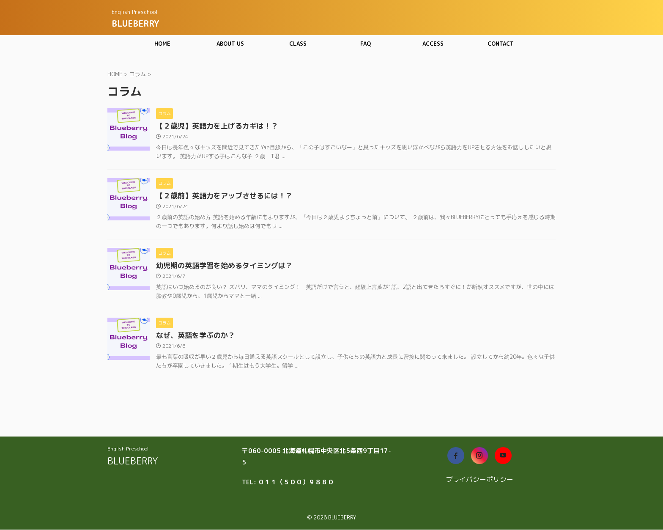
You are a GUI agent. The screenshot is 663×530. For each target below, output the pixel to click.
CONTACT (501, 43)
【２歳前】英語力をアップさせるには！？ (220, 197)
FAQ (365, 43)
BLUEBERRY (135, 23)
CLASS (298, 43)
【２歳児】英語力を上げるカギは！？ (213, 126)
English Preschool (127, 449)
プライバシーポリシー (479, 479)
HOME (162, 43)
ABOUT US (230, 43)
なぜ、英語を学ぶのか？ (193, 338)
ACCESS (433, 43)
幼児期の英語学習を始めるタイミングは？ (220, 267)
